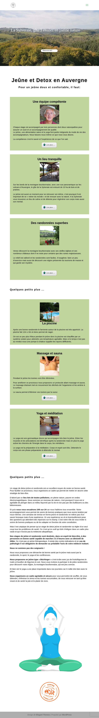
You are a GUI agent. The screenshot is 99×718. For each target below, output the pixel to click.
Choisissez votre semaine (47, 51)
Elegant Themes (43, 715)
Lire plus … (49, 144)
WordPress (67, 715)
